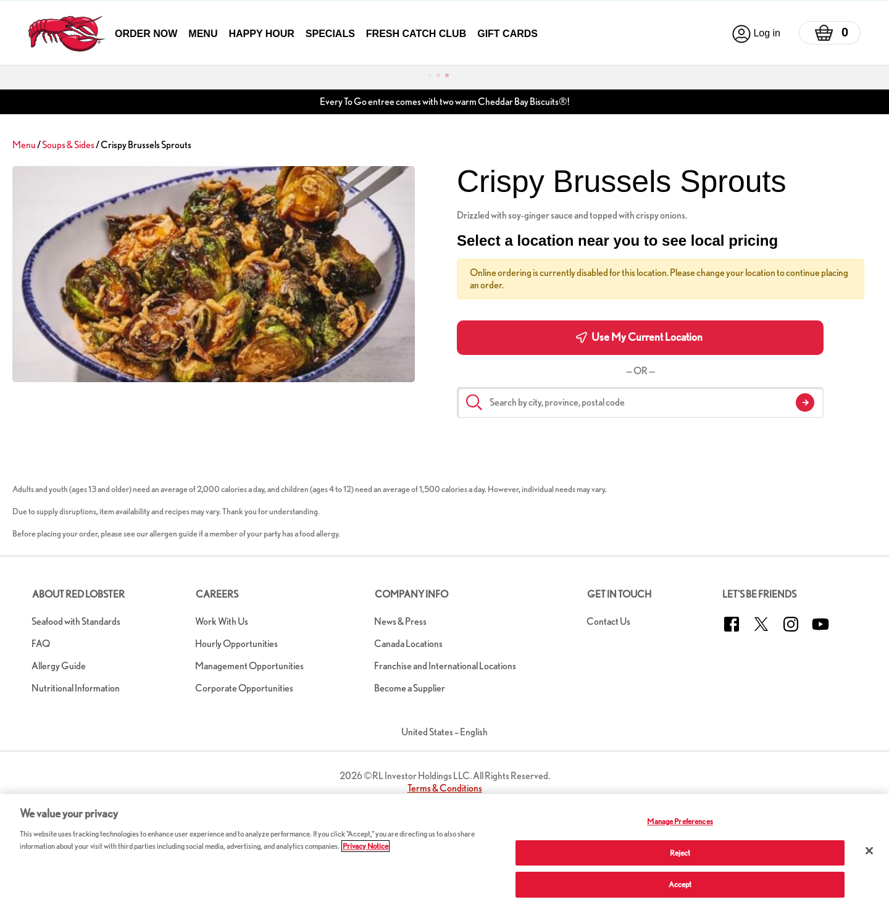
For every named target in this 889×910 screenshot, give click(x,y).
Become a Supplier (409, 688)
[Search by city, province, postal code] (640, 402)
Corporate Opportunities (244, 688)
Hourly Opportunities (236, 643)
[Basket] (829, 33)
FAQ (40, 643)
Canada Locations (408, 643)
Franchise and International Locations (445, 666)
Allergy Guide (58, 666)
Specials (330, 33)
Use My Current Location (639, 337)
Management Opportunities (249, 666)
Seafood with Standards (75, 621)
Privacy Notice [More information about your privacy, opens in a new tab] (365, 846)
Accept (680, 884)
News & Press (400, 621)
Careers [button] (217, 594)
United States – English (444, 732)
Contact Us (608, 621)
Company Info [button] (411, 594)
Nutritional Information (75, 688)
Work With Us (221, 621)
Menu (202, 33)
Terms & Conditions (444, 788)
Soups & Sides (68, 145)
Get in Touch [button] (619, 594)
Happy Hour (261, 33)
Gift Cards (507, 33)
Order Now (146, 33)
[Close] (869, 850)
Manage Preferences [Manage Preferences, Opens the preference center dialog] (679, 821)
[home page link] (67, 33)
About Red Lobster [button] (78, 594)
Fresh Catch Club (416, 33)
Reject (680, 853)
